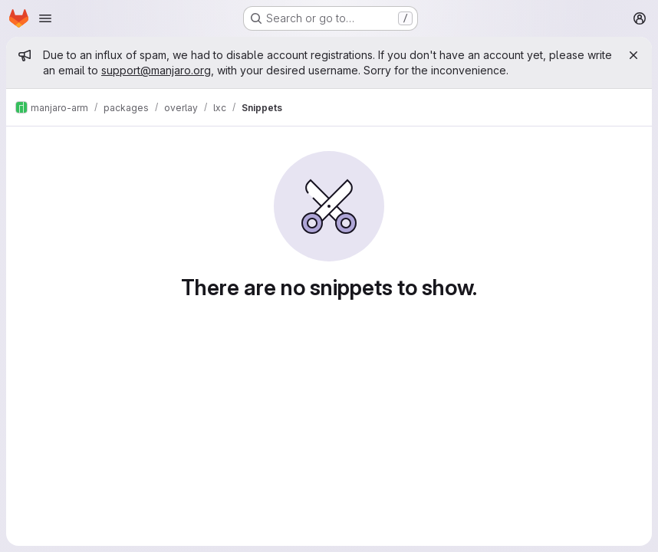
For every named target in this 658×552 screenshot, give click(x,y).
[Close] (633, 55)
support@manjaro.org (156, 70)
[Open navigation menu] (45, 18)
